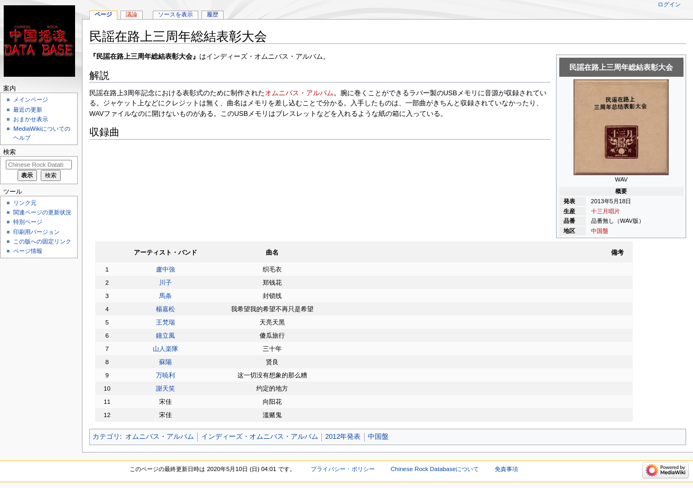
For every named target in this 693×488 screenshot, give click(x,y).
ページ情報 (27, 251)
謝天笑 (165, 388)
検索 (9, 152)
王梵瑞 (165, 322)
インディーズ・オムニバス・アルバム (259, 436)
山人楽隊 (165, 348)
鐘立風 (165, 335)
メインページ (30, 99)
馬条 (165, 295)
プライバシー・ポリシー (343, 469)
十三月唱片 (605, 211)
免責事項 (506, 469)
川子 (165, 282)
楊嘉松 (165, 308)
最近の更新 (27, 109)
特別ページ (27, 222)
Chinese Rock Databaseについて (435, 469)
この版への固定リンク (42, 241)
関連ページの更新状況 (42, 212)
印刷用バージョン (36, 232)
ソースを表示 (175, 14)
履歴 (212, 14)
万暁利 (165, 375)
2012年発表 (343, 436)
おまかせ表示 (30, 119)
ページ (103, 14)
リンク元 (24, 203)
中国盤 (599, 231)
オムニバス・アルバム (299, 93)
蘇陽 (165, 361)
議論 (131, 14)
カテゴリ (106, 436)
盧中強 (165, 269)
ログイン (669, 4)
